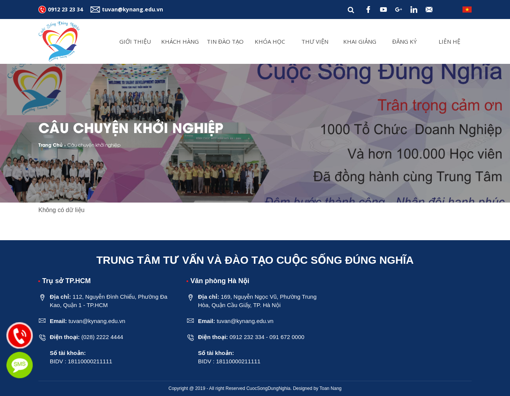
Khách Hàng (180, 41)
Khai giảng (359, 41)
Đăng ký (404, 41)
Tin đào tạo (225, 41)
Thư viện (314, 41)
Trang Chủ (50, 144)
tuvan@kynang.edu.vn (132, 9)
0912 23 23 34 (65, 9)
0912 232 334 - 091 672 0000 (267, 337)
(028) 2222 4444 (102, 337)
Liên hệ (449, 41)
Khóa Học (270, 41)
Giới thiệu (135, 41)
